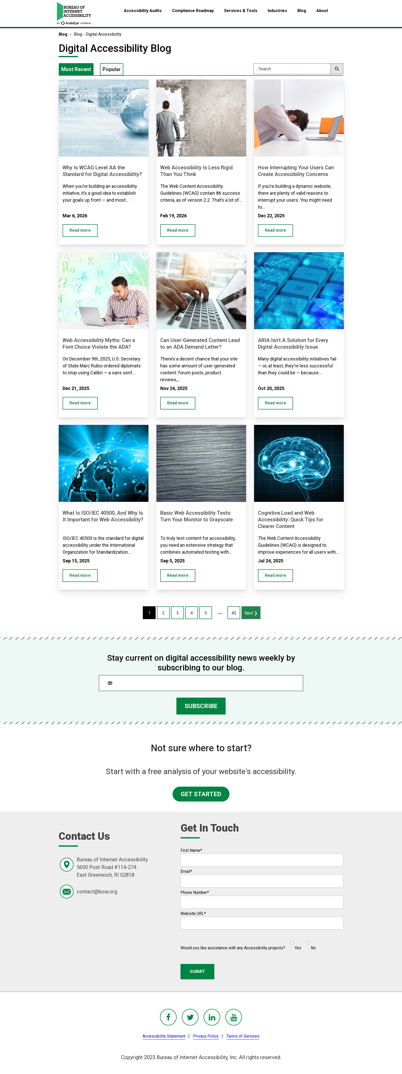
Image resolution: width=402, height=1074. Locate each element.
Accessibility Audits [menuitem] (143, 10)
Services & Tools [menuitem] (240, 10)
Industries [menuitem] (277, 10)
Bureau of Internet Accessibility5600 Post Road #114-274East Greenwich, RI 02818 (112, 867)
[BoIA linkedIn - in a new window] (212, 1017)
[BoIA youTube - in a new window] (233, 1017)
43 (234, 613)
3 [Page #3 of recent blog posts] (177, 613)
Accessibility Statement (164, 1036)
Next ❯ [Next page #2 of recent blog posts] (251, 613)
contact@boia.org (97, 892)
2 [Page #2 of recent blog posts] (163, 613)
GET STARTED (201, 794)
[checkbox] (300, 943)
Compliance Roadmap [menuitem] (193, 10)
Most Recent (76, 69)
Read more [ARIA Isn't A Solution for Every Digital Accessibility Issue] (275, 403)
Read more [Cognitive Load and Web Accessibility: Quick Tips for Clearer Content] (275, 575)
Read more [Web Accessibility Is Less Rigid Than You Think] (177, 230)
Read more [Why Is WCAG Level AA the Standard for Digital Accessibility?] (80, 230)
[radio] (295, 943)
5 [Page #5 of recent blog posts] (206, 613)
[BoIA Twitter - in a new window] (190, 1017)
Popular (112, 69)
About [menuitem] (322, 10)
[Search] (298, 68)
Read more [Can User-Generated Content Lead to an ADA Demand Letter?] (177, 403)
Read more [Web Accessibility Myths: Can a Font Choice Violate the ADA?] (80, 403)
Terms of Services (242, 1036)
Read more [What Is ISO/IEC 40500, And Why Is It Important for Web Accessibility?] (80, 575)
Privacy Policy (206, 1036)
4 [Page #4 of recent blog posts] (191, 613)
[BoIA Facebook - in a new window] (168, 1017)
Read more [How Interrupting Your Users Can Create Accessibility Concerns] (275, 230)
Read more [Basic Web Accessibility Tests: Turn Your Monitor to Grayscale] (177, 575)
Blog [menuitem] (301, 10)
